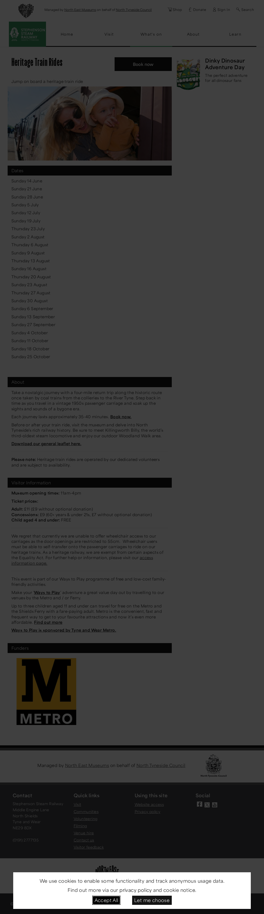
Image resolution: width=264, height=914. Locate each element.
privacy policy (135, 890)
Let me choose (151, 900)
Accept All (106, 900)
